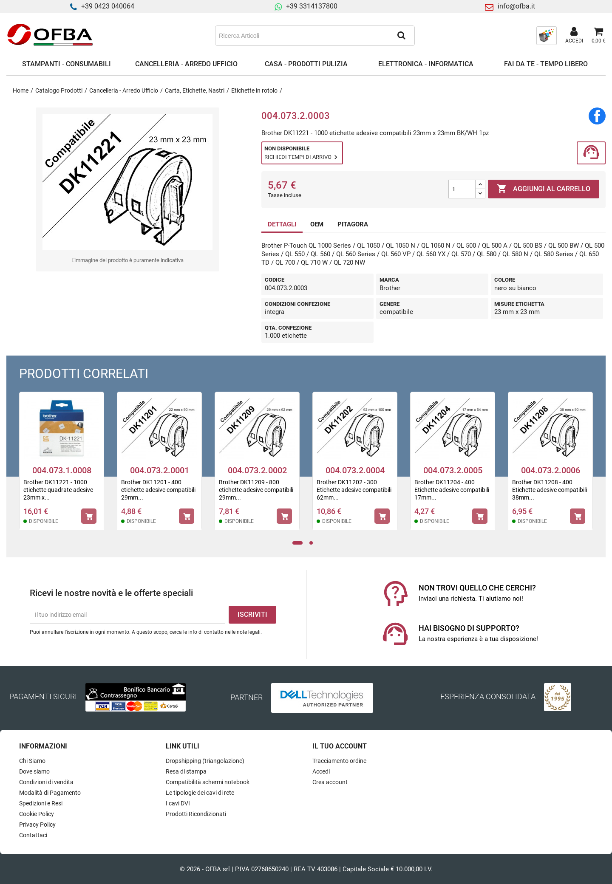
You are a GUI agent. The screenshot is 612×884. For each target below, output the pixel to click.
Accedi (321, 771)
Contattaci (33, 835)
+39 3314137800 (311, 6)
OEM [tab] (316, 224)
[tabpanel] (61, 466)
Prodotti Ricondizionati (196, 814)
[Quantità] (462, 189)
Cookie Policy (36, 814)
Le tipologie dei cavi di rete (200, 792)
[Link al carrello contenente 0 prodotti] (599, 35)
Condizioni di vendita (46, 782)
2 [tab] (313, 543)
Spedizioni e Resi (40, 803)
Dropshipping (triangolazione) (205, 760)
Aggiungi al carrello (543, 189)
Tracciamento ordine (339, 760)
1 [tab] (298, 543)
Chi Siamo (32, 760)
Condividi (597, 115)
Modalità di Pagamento (50, 792)
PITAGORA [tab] (352, 224)
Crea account (330, 782)
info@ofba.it (516, 6)
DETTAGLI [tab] (282, 224)
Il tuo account (339, 746)
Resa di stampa (186, 771)
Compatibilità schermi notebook (207, 782)
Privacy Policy (37, 824)
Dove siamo (34, 771)
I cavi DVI (178, 803)
